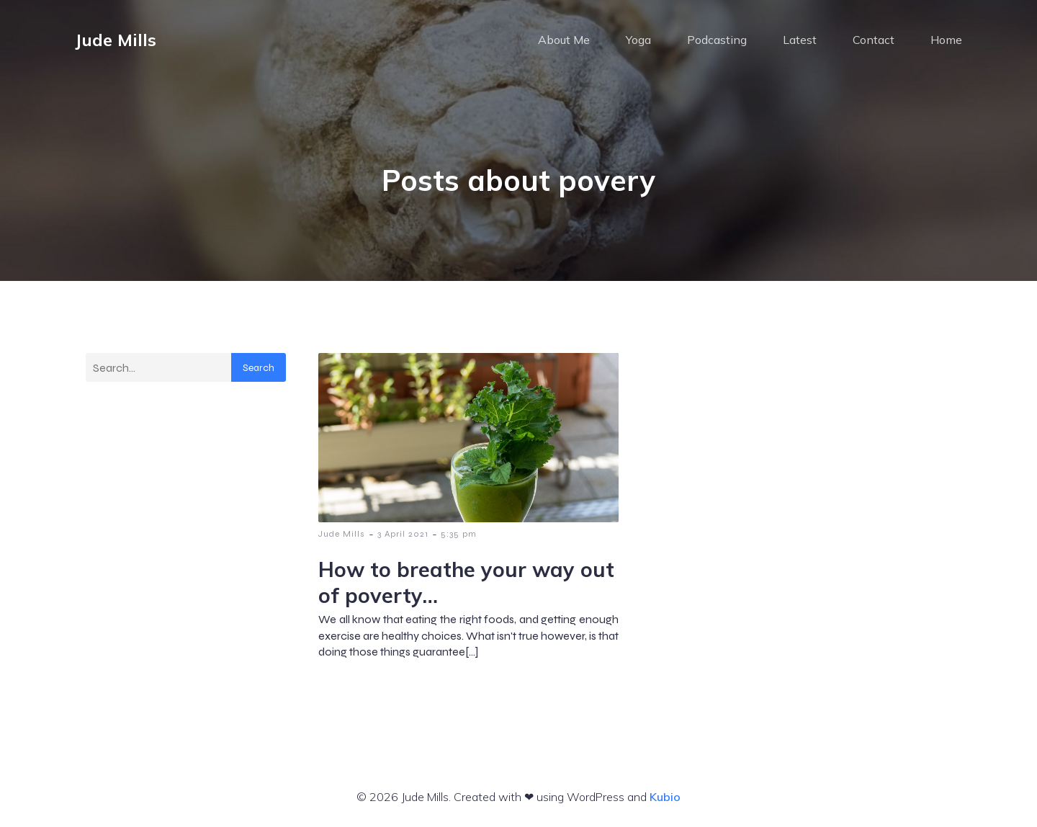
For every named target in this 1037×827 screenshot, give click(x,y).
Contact (873, 39)
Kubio (665, 797)
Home (946, 39)
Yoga (638, 39)
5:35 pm (459, 534)
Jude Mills (341, 534)
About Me (564, 39)
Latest (800, 39)
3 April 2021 (402, 534)
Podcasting (717, 39)
